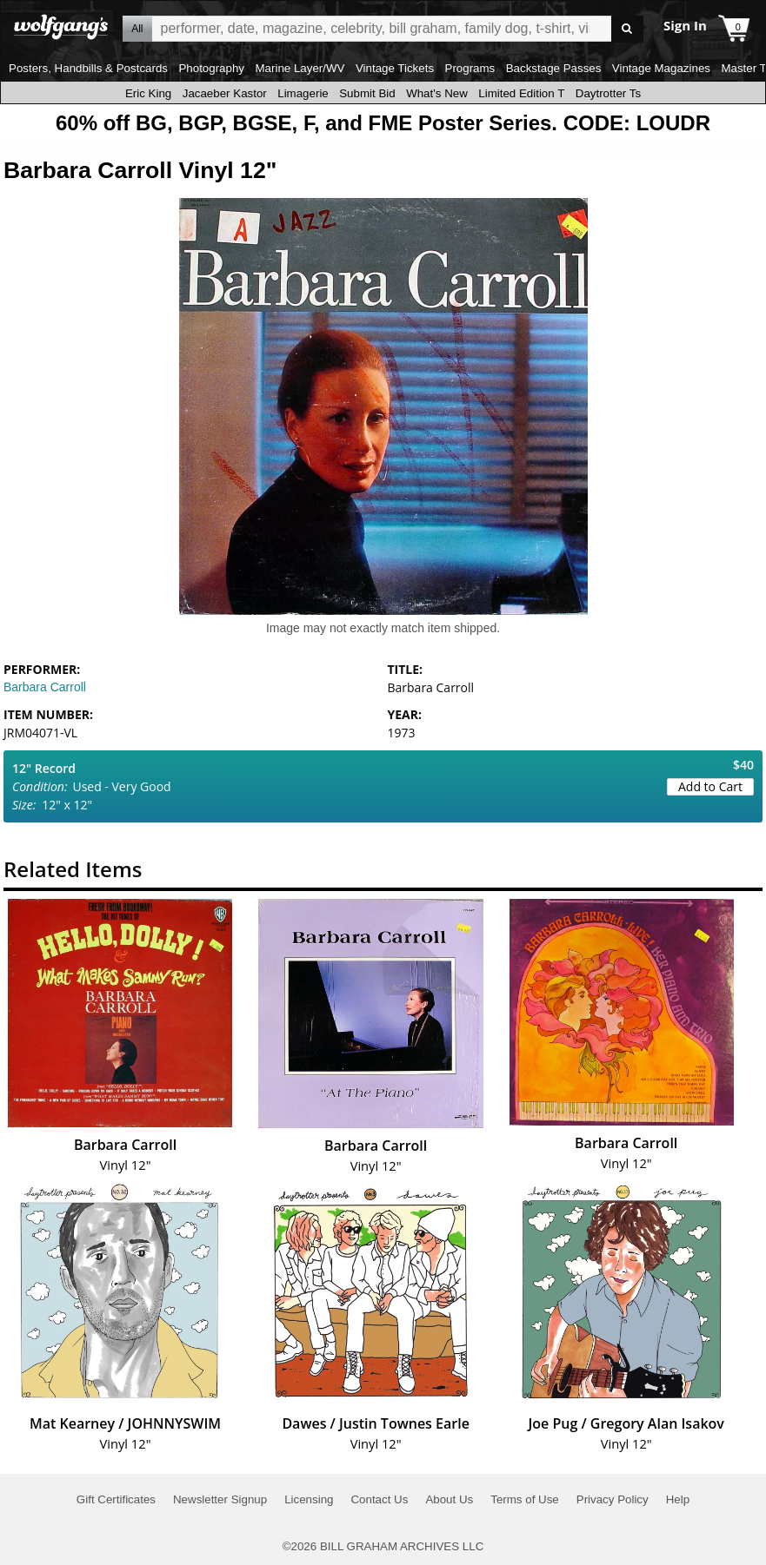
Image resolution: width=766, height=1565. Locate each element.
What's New (437, 93)
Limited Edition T (521, 93)
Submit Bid (367, 93)
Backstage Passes (554, 68)
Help (677, 1499)
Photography (211, 68)
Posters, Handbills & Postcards (88, 68)
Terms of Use (524, 1499)
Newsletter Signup (220, 1499)
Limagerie (303, 93)
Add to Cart (710, 786)
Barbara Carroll (44, 687)
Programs (470, 68)
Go (627, 29)
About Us (449, 1499)
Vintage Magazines (661, 68)
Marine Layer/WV (299, 68)
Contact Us (379, 1499)
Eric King (148, 93)
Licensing (308, 1499)
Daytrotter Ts (608, 93)
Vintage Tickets (395, 68)
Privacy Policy (612, 1499)
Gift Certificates (116, 1499)
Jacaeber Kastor (225, 93)
